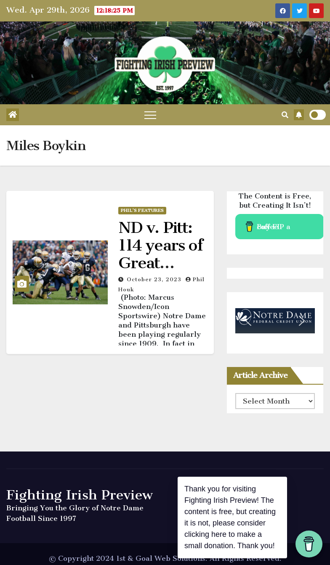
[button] (285, 115)
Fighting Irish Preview (79, 495)
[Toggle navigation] (150, 115)
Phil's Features (142, 210)
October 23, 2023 (155, 279)
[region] (275, 320)
